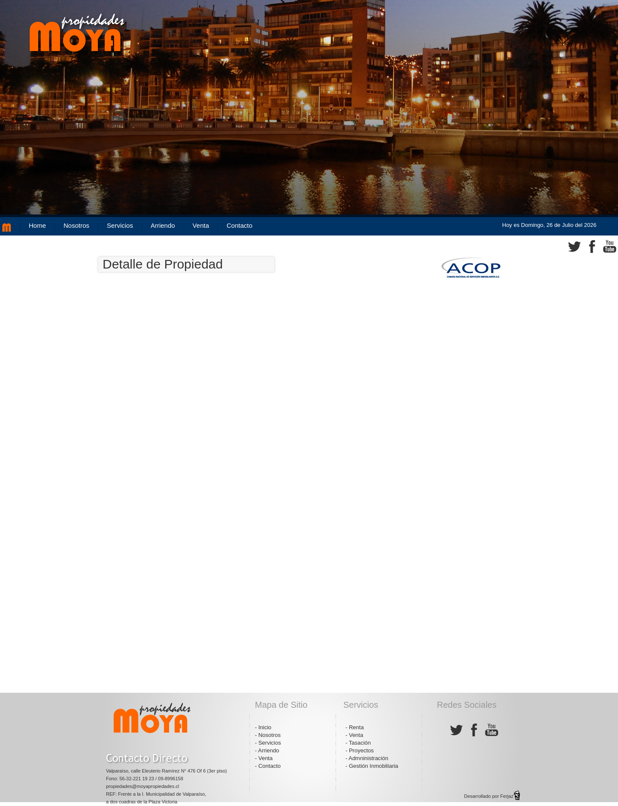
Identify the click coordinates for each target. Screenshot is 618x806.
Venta (201, 225)
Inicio (264, 727)
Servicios (120, 225)
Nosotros (76, 225)
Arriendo (163, 225)
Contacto (239, 225)
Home (37, 225)
